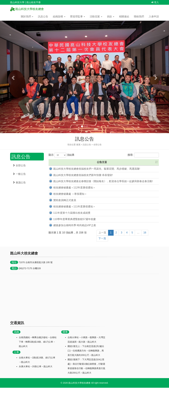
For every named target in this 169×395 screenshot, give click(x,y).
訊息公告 (43, 16)
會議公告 (19, 182)
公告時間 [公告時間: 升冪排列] (128, 162)
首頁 (78, 144)
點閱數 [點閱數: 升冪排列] (149, 162)
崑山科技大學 (17, 2)
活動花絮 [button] (96, 16)
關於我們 (27, 16)
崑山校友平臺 (33, 2)
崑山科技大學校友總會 (27, 9)
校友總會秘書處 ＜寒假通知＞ (66, 201)
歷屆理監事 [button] (77, 16)
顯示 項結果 (62, 155)
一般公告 (19, 174)
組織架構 (59, 16)
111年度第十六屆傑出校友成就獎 (68, 220)
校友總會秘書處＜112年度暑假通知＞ (71, 194)
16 (144, 239)
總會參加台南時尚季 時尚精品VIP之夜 (71, 232)
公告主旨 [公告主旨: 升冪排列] (81, 162)
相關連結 (124, 16)
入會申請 (154, 16)
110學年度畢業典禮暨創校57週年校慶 (71, 226)
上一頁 (102, 239)
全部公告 (19, 165)
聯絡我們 (139, 16)
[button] (12, 77)
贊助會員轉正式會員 (61, 207)
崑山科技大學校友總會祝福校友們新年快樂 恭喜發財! (80, 178)
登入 (155, 2)
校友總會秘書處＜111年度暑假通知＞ (71, 213)
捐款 (110, 16)
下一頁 (102, 245)
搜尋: (143, 155)
